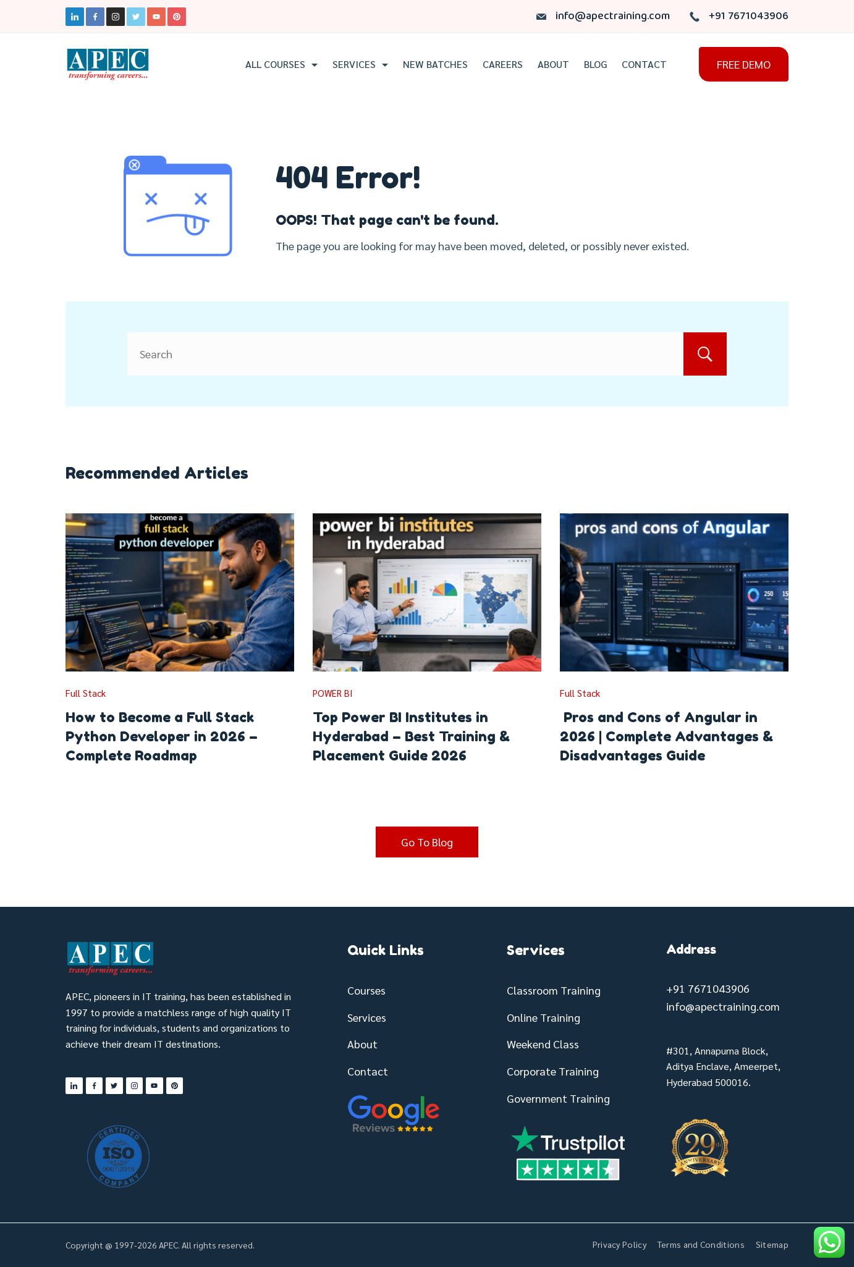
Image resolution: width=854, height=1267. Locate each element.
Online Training (543, 1017)
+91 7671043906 (748, 16)
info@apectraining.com (613, 16)
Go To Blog (427, 842)
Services (360, 64)
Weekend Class (543, 1044)
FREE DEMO (744, 64)
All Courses (281, 64)
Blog (595, 64)
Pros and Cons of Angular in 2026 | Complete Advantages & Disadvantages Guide (666, 736)
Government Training (558, 1098)
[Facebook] (95, 16)
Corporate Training (553, 1071)
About (553, 64)
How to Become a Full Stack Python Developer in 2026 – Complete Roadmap (162, 736)
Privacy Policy (619, 1244)
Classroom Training (554, 990)
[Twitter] (136, 16)
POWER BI (333, 693)
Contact (644, 64)
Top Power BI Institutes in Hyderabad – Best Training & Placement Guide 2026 (411, 736)
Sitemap (772, 1244)
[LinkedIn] (75, 16)
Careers (503, 64)
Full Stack (86, 693)
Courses (366, 990)
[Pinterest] (176, 16)
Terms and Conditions (701, 1244)
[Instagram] (115, 16)
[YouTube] (156, 16)
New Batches (435, 64)
